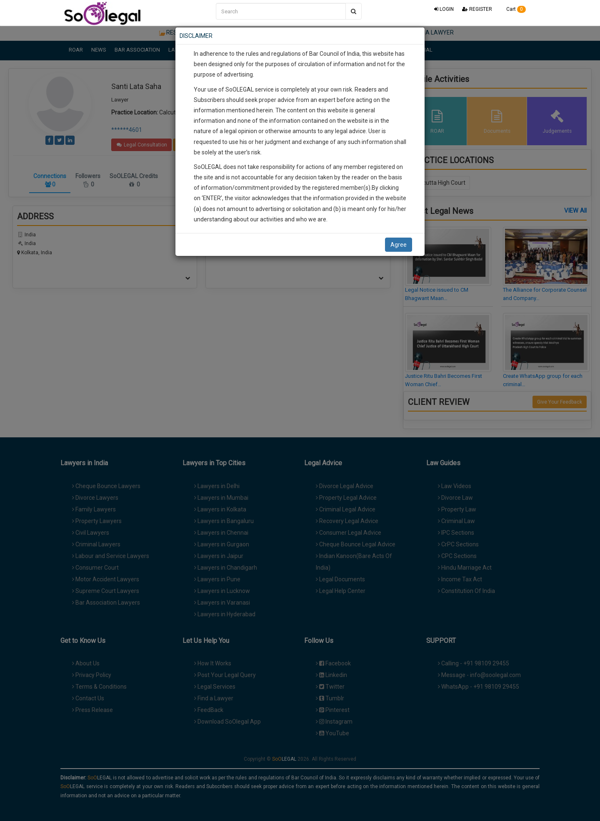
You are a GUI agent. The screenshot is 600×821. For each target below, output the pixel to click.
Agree (398, 244)
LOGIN (444, 9)
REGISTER (477, 9)
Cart (513, 9)
